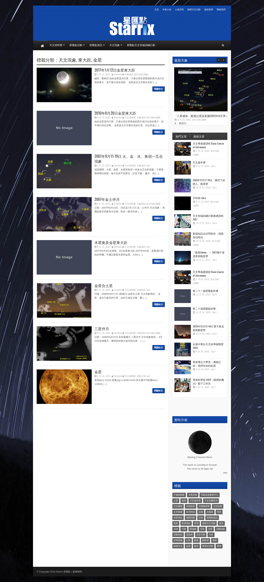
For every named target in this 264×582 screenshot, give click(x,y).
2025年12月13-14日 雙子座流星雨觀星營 (208, 328)
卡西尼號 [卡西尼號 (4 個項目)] (192, 495)
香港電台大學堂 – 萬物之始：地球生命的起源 (207, 363)
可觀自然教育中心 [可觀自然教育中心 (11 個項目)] (209, 495)
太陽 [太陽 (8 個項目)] (201, 512)
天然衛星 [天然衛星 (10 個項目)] (190, 506)
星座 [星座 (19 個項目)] (176, 523)
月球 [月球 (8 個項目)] (176, 529)
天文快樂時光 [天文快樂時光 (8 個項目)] (211, 500)
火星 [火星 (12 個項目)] (211, 534)
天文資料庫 (130, 117)
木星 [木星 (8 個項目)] (202, 529)
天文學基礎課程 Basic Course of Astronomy (208, 145)
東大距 (84, 59)
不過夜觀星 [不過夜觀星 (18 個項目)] (179, 495)
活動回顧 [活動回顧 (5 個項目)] (220, 529)
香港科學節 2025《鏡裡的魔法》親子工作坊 (208, 381)
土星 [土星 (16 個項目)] (176, 500)
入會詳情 (179, 9)
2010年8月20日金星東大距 (115, 113)
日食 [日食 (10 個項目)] (201, 517)
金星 (97, 59)
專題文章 (141, 376)
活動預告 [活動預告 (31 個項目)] (178, 534)
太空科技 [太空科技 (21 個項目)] (190, 512)
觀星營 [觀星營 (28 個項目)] (205, 540)
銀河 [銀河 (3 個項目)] (196, 546)
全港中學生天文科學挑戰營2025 (208, 346)
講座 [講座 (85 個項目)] (214, 540)
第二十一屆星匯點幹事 (205, 291)
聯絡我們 (221, 9)
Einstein (118, 74)
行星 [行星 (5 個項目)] (188, 540)
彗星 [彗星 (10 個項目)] (219, 512)
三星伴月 (101, 328)
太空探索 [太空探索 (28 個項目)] (178, 512)
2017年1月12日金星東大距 (114, 70)
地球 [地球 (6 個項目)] (184, 500)
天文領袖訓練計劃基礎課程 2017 (208, 217)
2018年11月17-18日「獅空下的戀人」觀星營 (209, 182)
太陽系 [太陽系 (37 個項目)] (210, 512)
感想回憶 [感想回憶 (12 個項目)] (190, 517)
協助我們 (208, 9)
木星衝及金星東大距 (110, 242)
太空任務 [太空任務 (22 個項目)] (217, 506)
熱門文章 (181, 136)
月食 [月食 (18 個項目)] (184, 529)
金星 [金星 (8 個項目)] (188, 546)
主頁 (156, 9)
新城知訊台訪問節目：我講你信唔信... (208, 235)
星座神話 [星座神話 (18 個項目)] (186, 523)
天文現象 (67, 59)
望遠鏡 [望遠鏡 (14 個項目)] (193, 529)
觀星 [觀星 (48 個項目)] (196, 540)
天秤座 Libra (199, 198)
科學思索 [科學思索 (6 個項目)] (178, 540)
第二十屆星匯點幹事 (204, 308)
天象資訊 (129, 74)
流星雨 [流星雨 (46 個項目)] (189, 534)
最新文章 (198, 136)
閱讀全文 (158, 89)
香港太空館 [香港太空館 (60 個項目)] (207, 546)
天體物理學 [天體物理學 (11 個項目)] (204, 506)
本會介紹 (166, 9)
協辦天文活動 (194, 9)
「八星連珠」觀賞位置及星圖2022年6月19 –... (201, 116)
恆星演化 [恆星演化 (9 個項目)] (178, 517)
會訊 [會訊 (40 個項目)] (221, 523)
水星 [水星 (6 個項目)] (210, 529)
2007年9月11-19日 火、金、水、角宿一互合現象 (128, 158)
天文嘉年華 (199, 162)
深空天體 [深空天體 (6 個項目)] (200, 534)
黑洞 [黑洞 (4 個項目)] (219, 546)
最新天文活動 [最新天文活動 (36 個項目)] (208, 523)
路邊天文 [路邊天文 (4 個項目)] (178, 546)
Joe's (225, 473)
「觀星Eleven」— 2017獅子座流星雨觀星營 (209, 254)
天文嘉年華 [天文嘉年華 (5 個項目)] (195, 500)
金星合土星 (103, 285)
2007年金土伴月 (107, 199)
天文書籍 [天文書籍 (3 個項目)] (178, 506)
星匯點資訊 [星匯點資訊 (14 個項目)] (212, 517)
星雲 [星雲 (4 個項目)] (196, 523)
